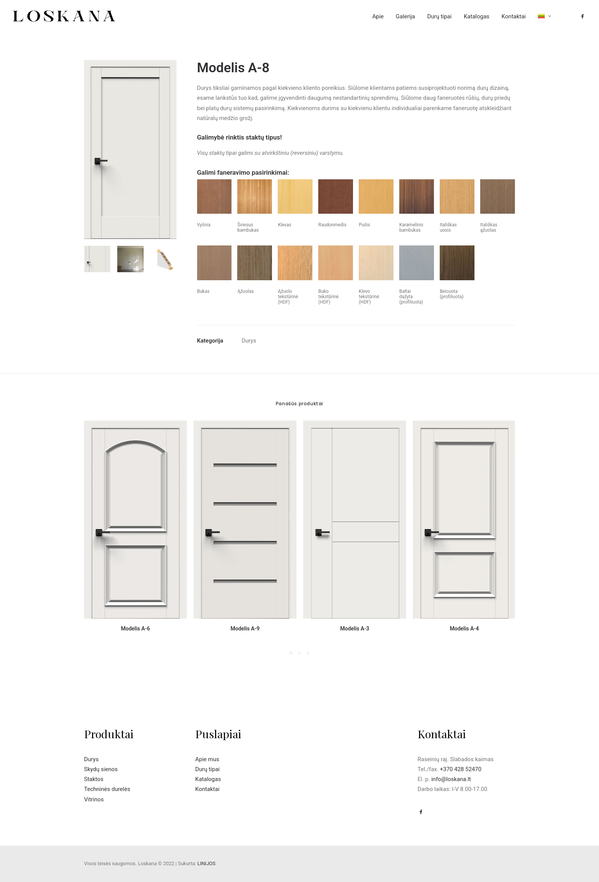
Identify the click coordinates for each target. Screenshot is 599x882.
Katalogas (476, 16)
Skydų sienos (101, 769)
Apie (378, 16)
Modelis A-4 (464, 628)
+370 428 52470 (460, 769)
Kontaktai (514, 16)
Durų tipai (439, 16)
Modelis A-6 (135, 628)
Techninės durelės (107, 789)
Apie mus (207, 759)
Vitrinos (94, 799)
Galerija (405, 16)
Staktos (94, 779)
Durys (249, 340)
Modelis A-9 (244, 628)
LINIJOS (206, 863)
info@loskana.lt (451, 779)
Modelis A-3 (354, 628)
